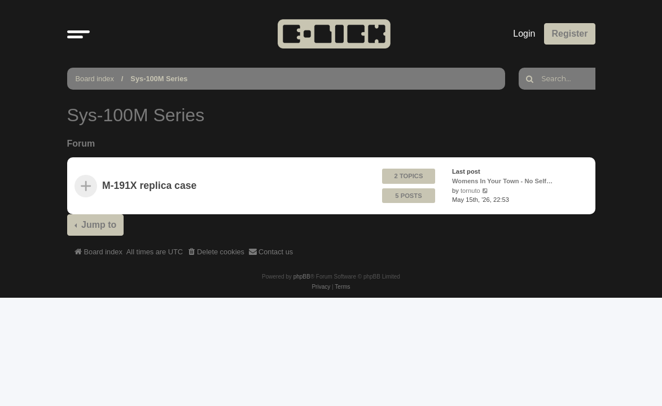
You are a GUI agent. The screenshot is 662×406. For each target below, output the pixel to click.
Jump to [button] (98, 225)
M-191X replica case (149, 186)
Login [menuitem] (524, 33)
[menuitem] (215, 252)
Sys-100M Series (158, 78)
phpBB (301, 276)
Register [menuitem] (569, 33)
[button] (78, 34)
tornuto (470, 190)
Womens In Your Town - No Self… (502, 181)
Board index (95, 78)
